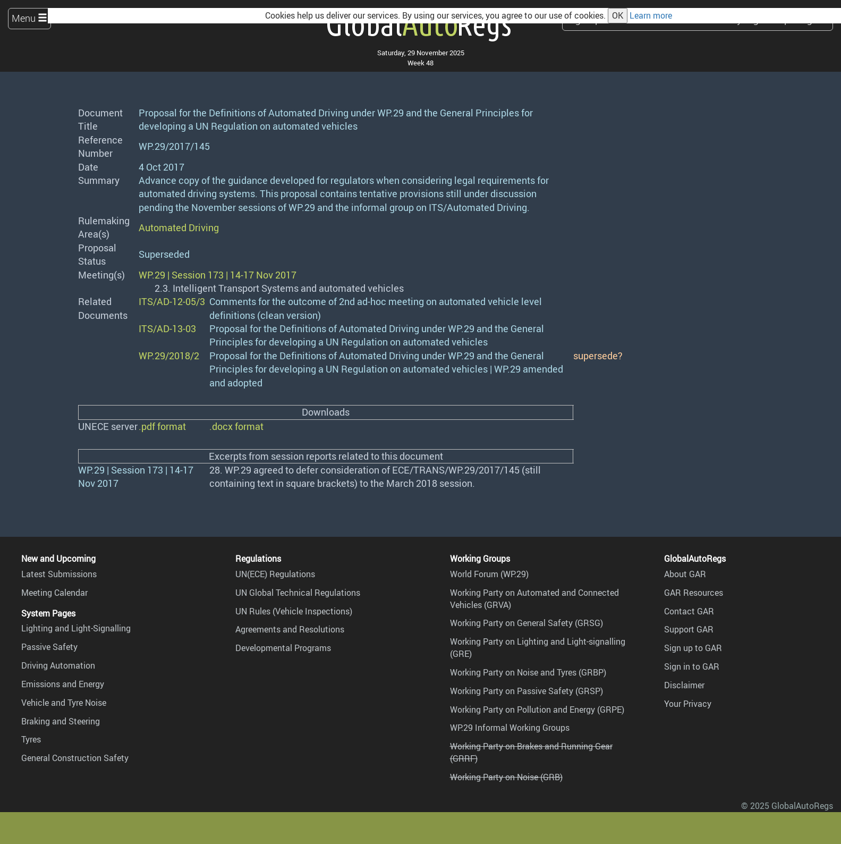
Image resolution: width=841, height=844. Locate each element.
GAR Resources (693, 592)
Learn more (651, 15)
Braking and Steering (60, 721)
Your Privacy (687, 704)
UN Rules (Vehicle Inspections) (293, 611)
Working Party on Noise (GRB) (506, 777)
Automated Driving (179, 227)
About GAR (685, 574)
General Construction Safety (75, 758)
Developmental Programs (283, 648)
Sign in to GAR (691, 666)
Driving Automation (58, 665)
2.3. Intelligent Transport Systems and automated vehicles (279, 288)
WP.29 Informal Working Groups (510, 727)
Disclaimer (684, 685)
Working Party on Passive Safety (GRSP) (526, 691)
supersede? (598, 355)
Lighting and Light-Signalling (76, 628)
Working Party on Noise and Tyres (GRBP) (528, 672)
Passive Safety (49, 647)
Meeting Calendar (54, 592)
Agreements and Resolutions (289, 629)
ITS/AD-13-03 (167, 328)
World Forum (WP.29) (489, 574)
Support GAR (688, 629)
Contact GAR (689, 611)
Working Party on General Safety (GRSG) (526, 623)
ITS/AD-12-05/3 (172, 301)
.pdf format (162, 426)
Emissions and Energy (62, 684)
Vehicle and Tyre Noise (63, 702)
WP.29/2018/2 (169, 355)
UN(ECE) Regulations (275, 574)
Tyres (31, 739)
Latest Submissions (59, 574)
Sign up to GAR (693, 648)
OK (617, 15)
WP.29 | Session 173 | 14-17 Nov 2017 (217, 274)
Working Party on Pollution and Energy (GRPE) (537, 709)
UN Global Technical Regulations (297, 592)
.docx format (236, 426)
